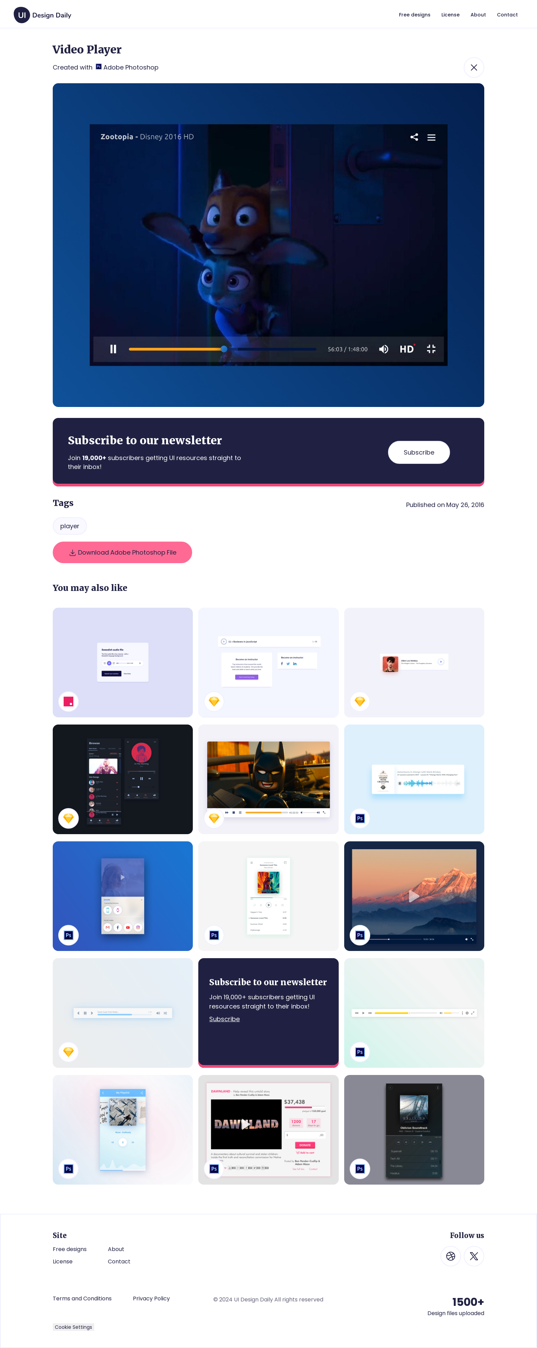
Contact (119, 1261)
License (63, 1261)
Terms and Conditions (82, 1298)
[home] (42, 11)
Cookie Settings (73, 1327)
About (116, 1249)
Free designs (70, 1249)
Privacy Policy (151, 1298)
